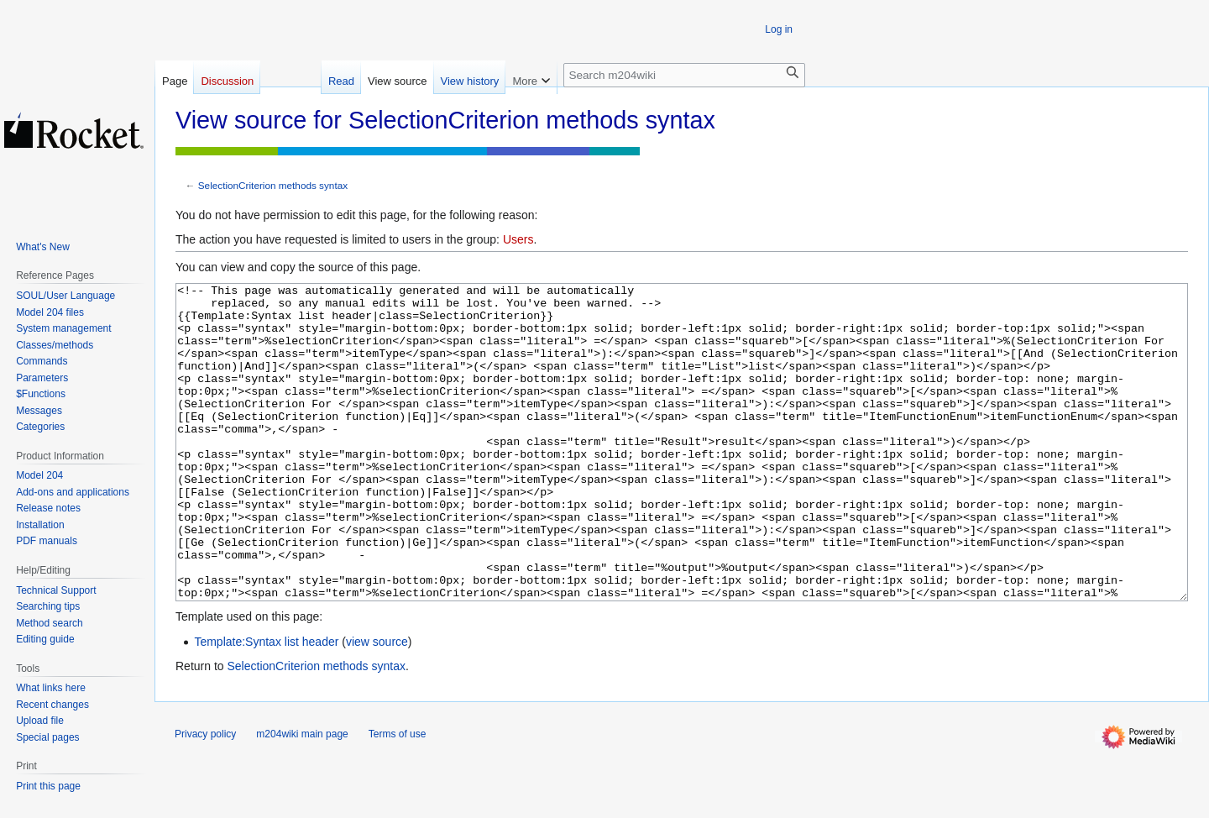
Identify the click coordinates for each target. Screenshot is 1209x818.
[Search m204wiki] (684, 75)
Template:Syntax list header (266, 704)
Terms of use (398, 797)
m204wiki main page (302, 797)
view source (377, 704)
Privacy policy (205, 797)
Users (518, 239)
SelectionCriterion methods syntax (273, 185)
